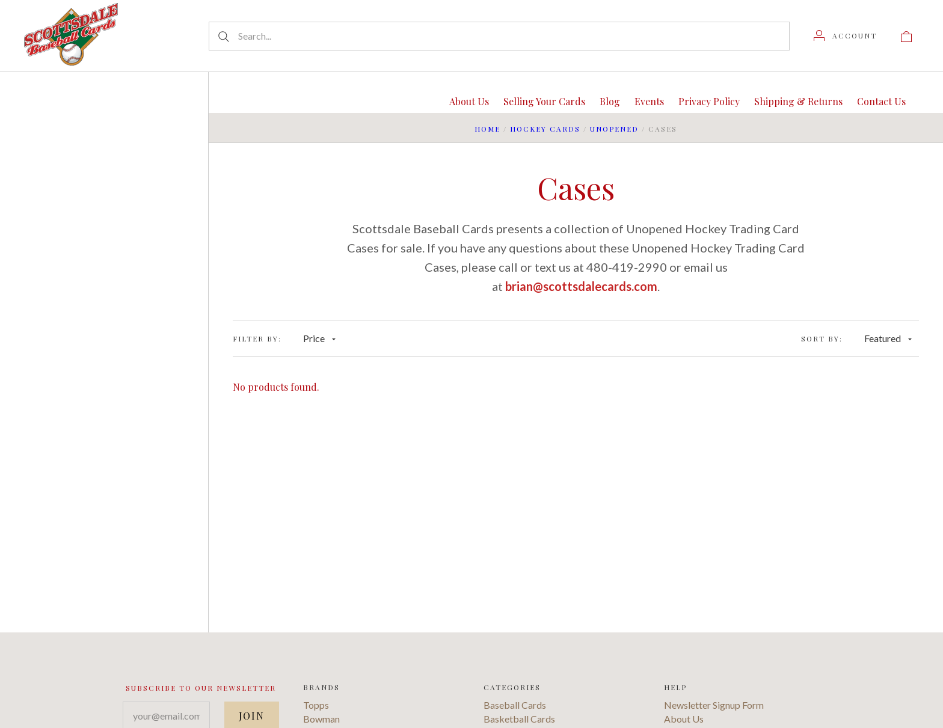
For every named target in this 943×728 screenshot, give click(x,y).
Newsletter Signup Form (714, 705)
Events (649, 101)
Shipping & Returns (798, 101)
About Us (469, 101)
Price (319, 338)
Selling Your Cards (544, 101)
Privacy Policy (709, 101)
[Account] (845, 35)
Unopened (614, 128)
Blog (610, 101)
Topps (316, 705)
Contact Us (881, 101)
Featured (888, 338)
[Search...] (499, 36)
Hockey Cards (545, 128)
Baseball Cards (515, 705)
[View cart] (906, 35)
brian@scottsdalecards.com (581, 286)
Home (487, 128)
